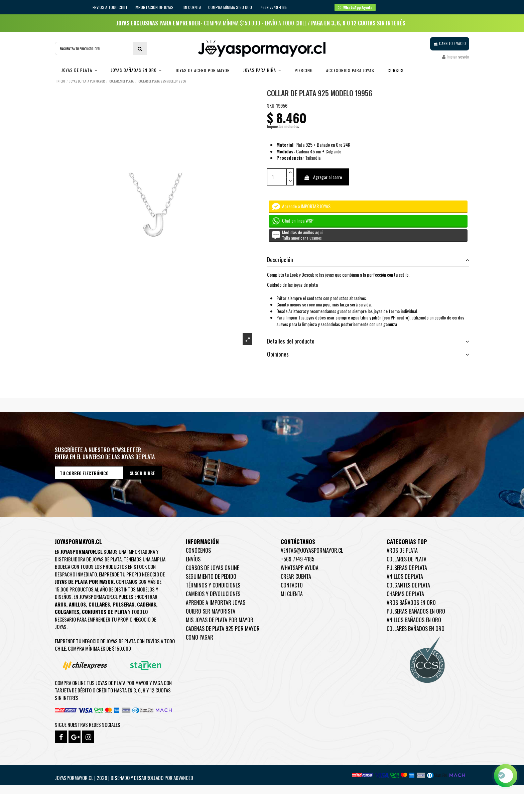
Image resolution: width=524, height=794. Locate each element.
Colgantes (67, 611)
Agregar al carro (323, 176)
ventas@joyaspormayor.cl (312, 550)
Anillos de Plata (405, 576)
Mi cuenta (192, 7)
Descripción (368, 259)
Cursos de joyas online (212, 568)
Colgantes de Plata (408, 585)
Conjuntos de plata (104, 611)
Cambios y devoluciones (213, 594)
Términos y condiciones (213, 585)
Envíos (193, 559)
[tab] (368, 260)
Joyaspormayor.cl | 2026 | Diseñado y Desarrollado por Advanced (124, 777)
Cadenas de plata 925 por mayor (223, 629)
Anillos (77, 604)
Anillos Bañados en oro (414, 620)
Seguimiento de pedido (211, 576)
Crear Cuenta (296, 576)
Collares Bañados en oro (415, 629)
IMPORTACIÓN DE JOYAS (154, 7)
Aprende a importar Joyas (215, 603)
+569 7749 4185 (297, 559)
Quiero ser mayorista (210, 611)
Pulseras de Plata (407, 568)
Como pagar (199, 637)
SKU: (271, 105)
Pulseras (123, 604)
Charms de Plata (405, 594)
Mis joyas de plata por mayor (219, 620)
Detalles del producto (368, 341)
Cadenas (146, 604)
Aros (60, 604)
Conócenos (198, 550)
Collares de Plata (406, 559)
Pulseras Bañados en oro (416, 611)
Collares (99, 604)
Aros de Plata (402, 550)
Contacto (292, 585)
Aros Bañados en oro (411, 603)
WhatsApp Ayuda (299, 568)
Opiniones (368, 354)
